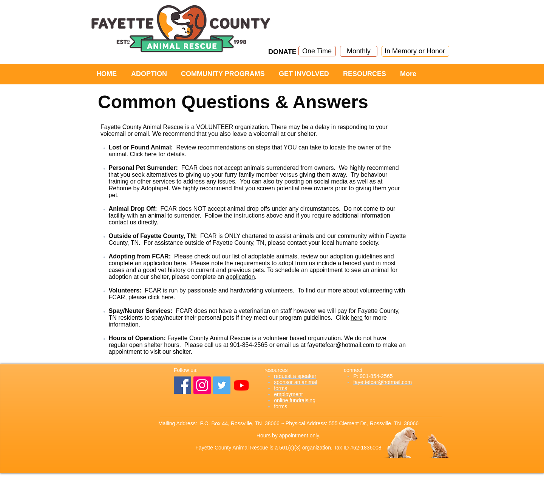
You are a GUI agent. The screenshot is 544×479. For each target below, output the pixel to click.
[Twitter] (221, 385)
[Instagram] (202, 385)
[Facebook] (182, 385)
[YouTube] (241, 385)
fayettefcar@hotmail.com (340, 345)
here (357, 317)
